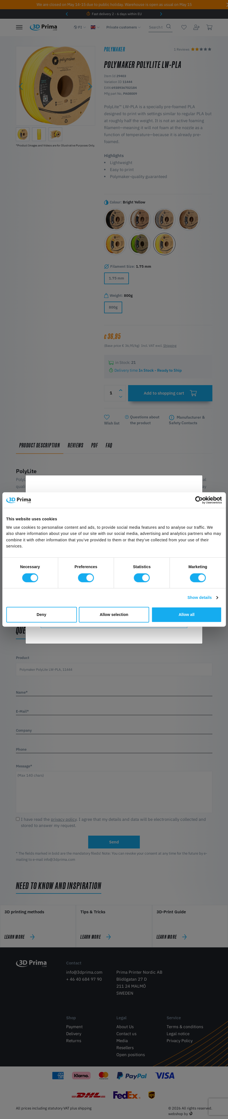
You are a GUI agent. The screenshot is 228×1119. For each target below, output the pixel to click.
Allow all (187, 614)
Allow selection (114, 614)
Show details (200, 597)
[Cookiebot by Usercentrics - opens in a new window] (197, 500)
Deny (41, 614)
